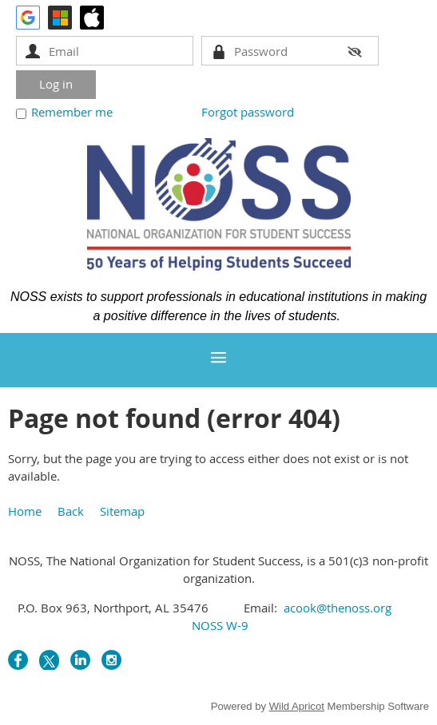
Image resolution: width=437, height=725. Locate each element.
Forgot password (247, 112)
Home (25, 511)
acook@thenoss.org (337, 608)
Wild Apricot (296, 706)
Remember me (72, 112)
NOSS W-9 (218, 625)
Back (71, 511)
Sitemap (122, 511)
